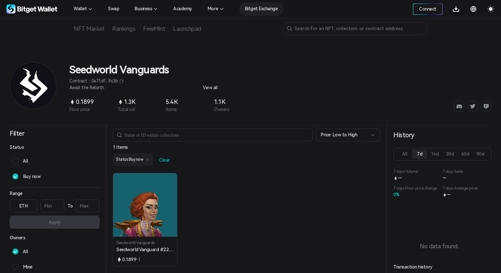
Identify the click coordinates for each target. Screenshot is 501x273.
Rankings (123, 28)
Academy (182, 8)
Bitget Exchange (261, 8)
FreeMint (154, 28)
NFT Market (89, 28)
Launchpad (187, 28)
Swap (113, 8)
